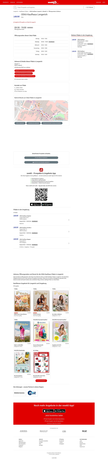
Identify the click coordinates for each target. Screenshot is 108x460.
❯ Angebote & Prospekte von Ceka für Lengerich (24, 22)
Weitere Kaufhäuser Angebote (41, 162)
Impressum (82, 446)
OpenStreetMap (60, 120)
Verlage (41, 442)
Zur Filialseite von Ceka (21, 91)
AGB (81, 445)
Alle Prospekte (41, 380)
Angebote (21, 445)
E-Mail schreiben (19, 89)
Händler (12, 2)
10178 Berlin (89, 7)
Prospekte (6, 2)
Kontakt (41, 445)
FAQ (40, 443)
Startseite (21, 441)
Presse (81, 442)
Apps (104, 2)
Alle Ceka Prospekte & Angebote (23, 73)
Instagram (61, 443)
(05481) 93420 (18, 87)
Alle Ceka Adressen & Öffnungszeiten (25, 76)
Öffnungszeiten (22, 442)
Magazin (98, 2)
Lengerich (15, 11)
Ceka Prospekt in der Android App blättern (54, 419)
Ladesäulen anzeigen (33, 123)
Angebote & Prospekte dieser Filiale (24, 70)
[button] (66, 102)
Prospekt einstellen (43, 441)
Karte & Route (28, 98)
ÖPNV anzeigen (20, 123)
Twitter (61, 442)
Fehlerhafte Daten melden (21, 79)
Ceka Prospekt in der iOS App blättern (54, 421)
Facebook (61, 441)
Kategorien (20, 2)
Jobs (81, 441)
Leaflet (55, 120)
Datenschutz (82, 443)
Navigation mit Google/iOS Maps (52, 123)
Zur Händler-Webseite (41, 157)
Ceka (22, 17)
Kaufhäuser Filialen (23, 11)
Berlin (57, 3)
